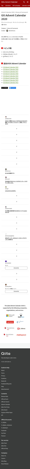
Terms (2, 373)
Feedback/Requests (6, 384)
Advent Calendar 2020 (7, 12)
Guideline (3, 378)
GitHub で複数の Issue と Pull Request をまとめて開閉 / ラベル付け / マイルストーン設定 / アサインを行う (16, 122)
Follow (4, 24)
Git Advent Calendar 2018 (10, 69)
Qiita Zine (3, 446)
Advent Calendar (5, 404)
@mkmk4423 (8, 262)
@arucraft (7, 178)
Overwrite (16, 268)
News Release (4, 464)
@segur (6, 187)
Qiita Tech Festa (5, 407)
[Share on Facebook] (12, 88)
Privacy (3, 376)
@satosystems (8, 285)
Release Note (4, 396)
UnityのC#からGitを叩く (10, 190)
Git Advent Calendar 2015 (10, 76)
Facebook (3, 430)
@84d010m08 (8, 117)
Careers (3, 458)
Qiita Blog (3, 461)
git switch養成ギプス (9, 173)
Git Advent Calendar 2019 (10, 67)
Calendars (8, 5)
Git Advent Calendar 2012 (10, 83)
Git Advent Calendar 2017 (10, 72)
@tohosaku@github (9, 234)
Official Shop (4, 448)
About (2, 370)
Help (2, 386)
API (2, 415)
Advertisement (5, 389)
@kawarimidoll (8, 207)
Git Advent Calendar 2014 (10, 78)
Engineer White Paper (6, 412)
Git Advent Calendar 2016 (10, 74)
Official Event (4, 399)
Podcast (3, 436)
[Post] (4, 88)
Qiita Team (4, 443)
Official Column (5, 402)
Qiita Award (4, 410)
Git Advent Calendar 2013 (10, 80)
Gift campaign (16, 5)
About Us (3, 455)
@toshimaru (8, 170)
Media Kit (3, 381)
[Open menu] (27, 2)
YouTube (3, 433)
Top (2, 5)
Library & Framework (21, 12)
